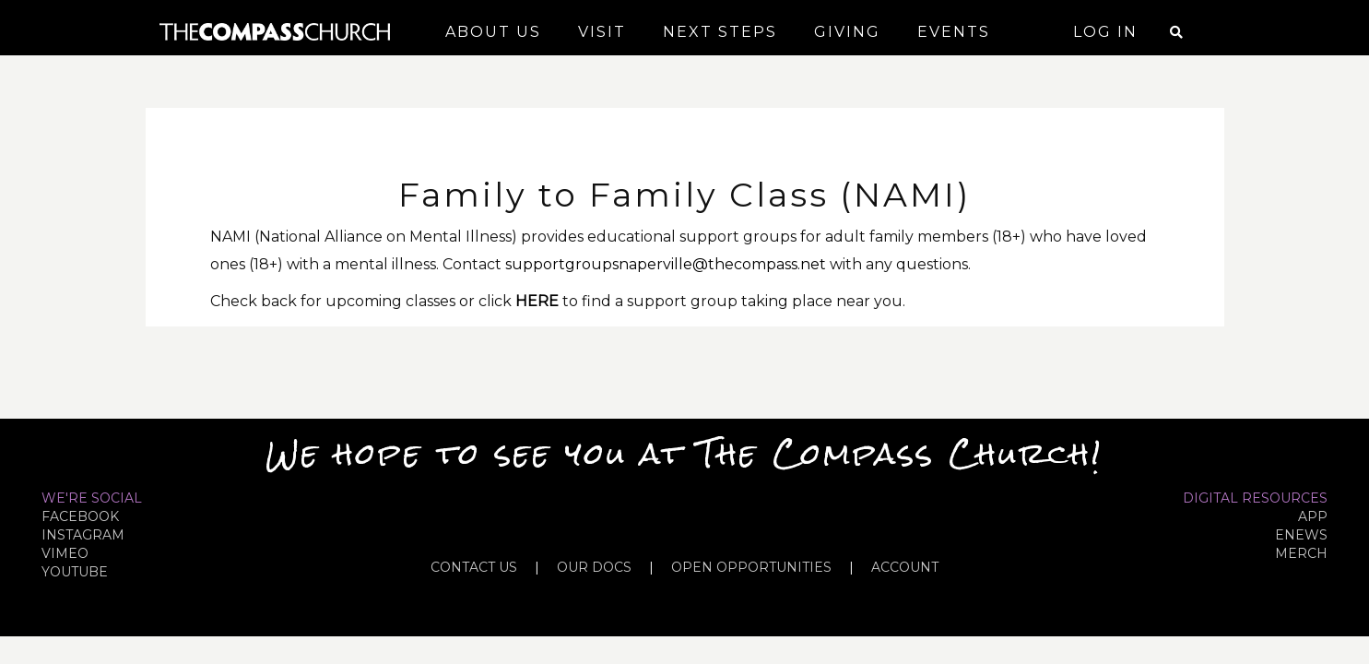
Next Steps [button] (720, 32)
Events (953, 32)
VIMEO (65, 553)
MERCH (1301, 553)
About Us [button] (493, 32)
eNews (1301, 535)
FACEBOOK (80, 516)
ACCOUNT (904, 567)
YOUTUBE (74, 571)
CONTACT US (474, 567)
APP (1313, 516)
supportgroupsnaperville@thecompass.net (665, 264)
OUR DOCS (594, 567)
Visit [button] (602, 32)
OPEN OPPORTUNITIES (751, 567)
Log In (1105, 32)
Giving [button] (847, 32)
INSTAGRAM (82, 535)
